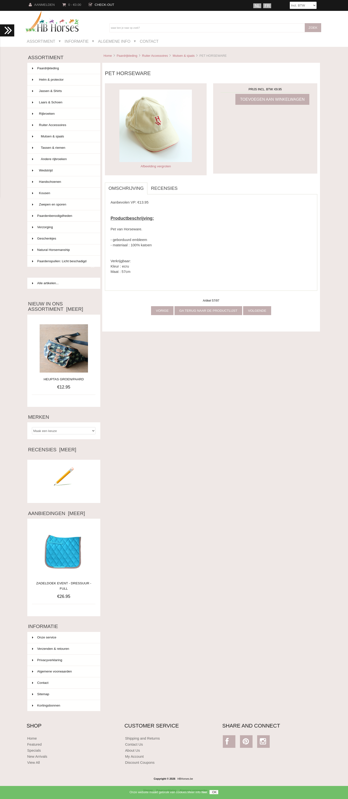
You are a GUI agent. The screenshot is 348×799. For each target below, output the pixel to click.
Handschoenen (63, 181)
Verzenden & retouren (50, 649)
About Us (132, 750)
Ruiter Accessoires (155, 55)
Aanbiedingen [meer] (56, 513)
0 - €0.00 (71, 5)
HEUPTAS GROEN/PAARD (64, 379)
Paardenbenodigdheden (63, 216)
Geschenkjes (63, 238)
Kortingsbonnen (46, 705)
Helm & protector (63, 79)
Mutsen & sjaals (184, 55)
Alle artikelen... (45, 283)
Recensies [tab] (164, 188)
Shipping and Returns (142, 738)
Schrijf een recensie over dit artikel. (63, 492)
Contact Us (134, 744)
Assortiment (41, 41)
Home (107, 55)
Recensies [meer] (52, 449)
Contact (149, 41)
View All (33, 762)
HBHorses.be (185, 778)
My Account (134, 756)
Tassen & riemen (63, 147)
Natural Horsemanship (63, 250)
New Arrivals (37, 756)
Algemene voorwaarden (52, 671)
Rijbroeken (63, 113)
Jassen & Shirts (63, 91)
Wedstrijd (63, 170)
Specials (34, 750)
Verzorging (63, 227)
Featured (34, 744)
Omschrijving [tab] (126, 188)
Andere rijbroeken (63, 159)
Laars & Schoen (63, 102)
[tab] (184, 186)
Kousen (63, 193)
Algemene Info (114, 41)
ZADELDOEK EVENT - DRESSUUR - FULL (63, 583)
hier (204, 793)
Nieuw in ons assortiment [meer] (55, 306)
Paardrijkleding (127, 55)
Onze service (44, 637)
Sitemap (40, 694)
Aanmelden (42, 5)
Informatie (76, 41)
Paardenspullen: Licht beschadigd (63, 263)
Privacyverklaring (47, 660)
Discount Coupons (139, 762)
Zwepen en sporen (63, 204)
